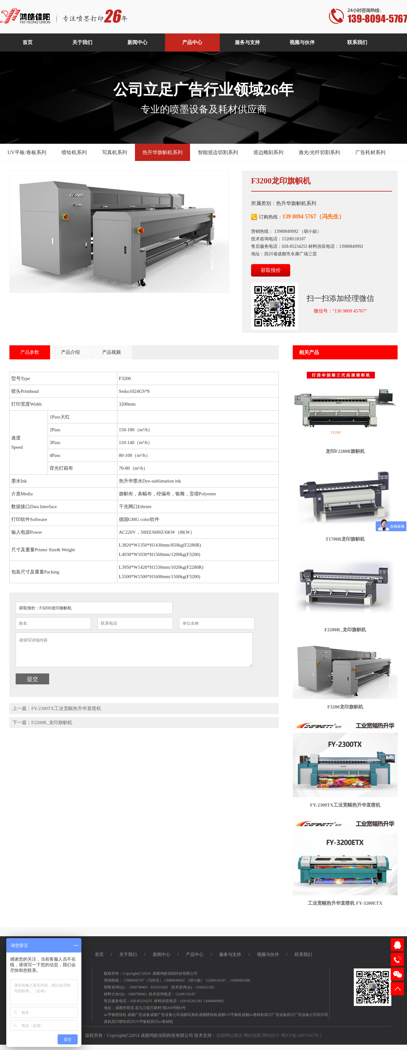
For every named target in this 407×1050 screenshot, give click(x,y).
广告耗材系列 (370, 152)
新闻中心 (161, 954)
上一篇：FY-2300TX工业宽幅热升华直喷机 (57, 708)
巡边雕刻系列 (268, 152)
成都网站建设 (229, 1035)
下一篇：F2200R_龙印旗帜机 (42, 722)
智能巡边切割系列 (218, 152)
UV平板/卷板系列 (27, 152)
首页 (99, 954)
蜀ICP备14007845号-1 (301, 1035)
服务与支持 (230, 954)
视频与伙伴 (268, 954)
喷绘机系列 (74, 152)
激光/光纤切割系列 (319, 152)
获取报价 (271, 270)
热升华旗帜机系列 (162, 152)
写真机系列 (114, 152)
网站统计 (271, 1035)
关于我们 (128, 954)
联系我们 (303, 954)
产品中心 (195, 954)
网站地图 (252, 1035)
